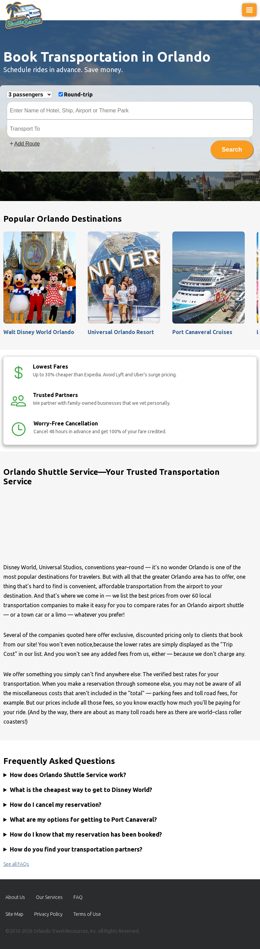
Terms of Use (87, 914)
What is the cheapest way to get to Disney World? (81, 789)
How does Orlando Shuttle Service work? (68, 774)
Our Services (49, 897)
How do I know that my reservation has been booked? (86, 834)
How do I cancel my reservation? (55, 804)
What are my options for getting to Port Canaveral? (83, 819)
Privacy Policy (48, 914)
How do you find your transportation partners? (76, 849)
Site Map (14, 914)
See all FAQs (16, 864)
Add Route (24, 144)
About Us (15, 897)
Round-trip (78, 94)
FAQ (78, 897)
